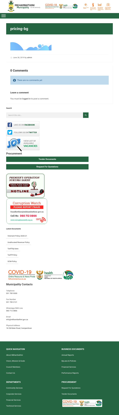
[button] (47, 159)
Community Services (14, 388)
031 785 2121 (11, 302)
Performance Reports (70, 373)
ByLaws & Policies (68, 361)
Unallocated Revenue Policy (19, 242)
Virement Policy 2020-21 (17, 236)
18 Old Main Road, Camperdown (19, 328)
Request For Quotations (70, 388)
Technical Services (13, 406)
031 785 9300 (11, 293)
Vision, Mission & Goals (15, 361)
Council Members (13, 367)
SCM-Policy (12, 261)
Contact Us (10, 373)
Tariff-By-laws (13, 249)
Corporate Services (13, 394)
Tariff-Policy (12, 255)
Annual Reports (67, 355)
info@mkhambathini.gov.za (17, 319)
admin (29, 57)
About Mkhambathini (14, 355)
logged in (26, 98)
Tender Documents (69, 394)
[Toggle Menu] (3, 15)
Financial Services (68, 367)
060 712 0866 (11, 311)
